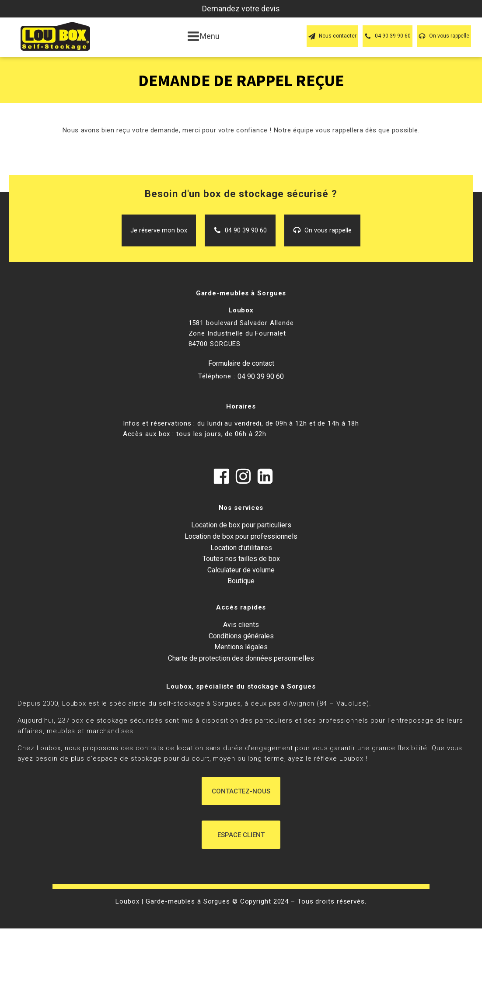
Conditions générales (241, 636)
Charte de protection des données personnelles (241, 658)
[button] (332, 36)
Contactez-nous (241, 791)
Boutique (241, 581)
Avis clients (241, 624)
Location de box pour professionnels (241, 536)
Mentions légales (241, 647)
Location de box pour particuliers (241, 525)
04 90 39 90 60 (261, 376)
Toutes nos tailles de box (241, 558)
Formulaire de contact (241, 363)
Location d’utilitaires (241, 548)
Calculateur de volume (241, 570)
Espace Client (241, 835)
